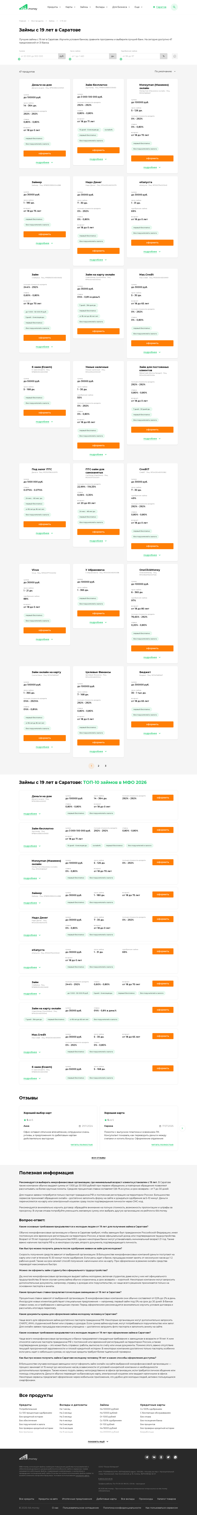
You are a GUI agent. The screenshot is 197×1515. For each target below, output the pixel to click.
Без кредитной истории (31, 1416)
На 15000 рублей (108, 1428)
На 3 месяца (66, 1416)
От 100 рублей (107, 1424)
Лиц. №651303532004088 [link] (50, 185)
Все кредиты (26, 1499)
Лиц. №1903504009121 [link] (54, 88)
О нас (55, 1508)
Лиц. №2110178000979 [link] (48, 472)
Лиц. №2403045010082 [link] (156, 472)
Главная (22, 21)
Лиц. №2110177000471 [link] (97, 476)
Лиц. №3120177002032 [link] (46, 573)
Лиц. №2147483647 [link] (51, 675)
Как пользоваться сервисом (162, 1508)
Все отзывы (98, 1157)
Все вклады (128, 1499)
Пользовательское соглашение (81, 1508)
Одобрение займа (129, 51)
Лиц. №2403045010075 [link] (106, 185)
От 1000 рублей (108, 1416)
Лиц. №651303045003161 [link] (41, 371)
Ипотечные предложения (77, 1499)
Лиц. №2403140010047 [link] (95, 371)
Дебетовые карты (106, 1499)
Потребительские (28, 1409)
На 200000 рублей (109, 1432)
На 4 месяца (66, 1420)
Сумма (22, 51)
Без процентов (147, 1424)
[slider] (42, 59)
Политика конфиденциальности (122, 1508)
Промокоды (146, 1499)
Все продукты (37, 21)
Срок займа (75, 51)
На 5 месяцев (66, 1424)
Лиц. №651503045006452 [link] (51, 278)
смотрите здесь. (82, 1475)
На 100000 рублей (109, 1409)
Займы (85, 7)
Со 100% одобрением (111, 1420)
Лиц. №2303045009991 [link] (158, 278)
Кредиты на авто (48, 1499)
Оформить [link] (45, 153)
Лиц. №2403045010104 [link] (96, 676)
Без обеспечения (28, 1420)
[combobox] (165, 71)
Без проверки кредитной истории (36, 1428)
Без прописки (26, 1432)
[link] (146, 1457)
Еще (139, 7)
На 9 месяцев (66, 1432)
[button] (159, 7)
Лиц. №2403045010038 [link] (109, 573)
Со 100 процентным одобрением (35, 1413)
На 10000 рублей (108, 1413)
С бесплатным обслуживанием (155, 1413)
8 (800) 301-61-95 (105, 1479)
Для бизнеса (121, 7)
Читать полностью (82, 1144)
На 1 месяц (65, 1409)
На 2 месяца (66, 1413)
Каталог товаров (166, 1499)
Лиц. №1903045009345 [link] (98, 278)
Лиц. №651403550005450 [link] (105, 88)
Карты (71, 7)
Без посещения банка (151, 1420)
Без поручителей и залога (32, 1424)
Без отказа (145, 1416)
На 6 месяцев (66, 1428)
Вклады (102, 7)
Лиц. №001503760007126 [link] (148, 574)
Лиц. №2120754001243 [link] (157, 185)
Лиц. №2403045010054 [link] (153, 374)
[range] (42, 56)
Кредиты (54, 7)
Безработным (147, 1432)
